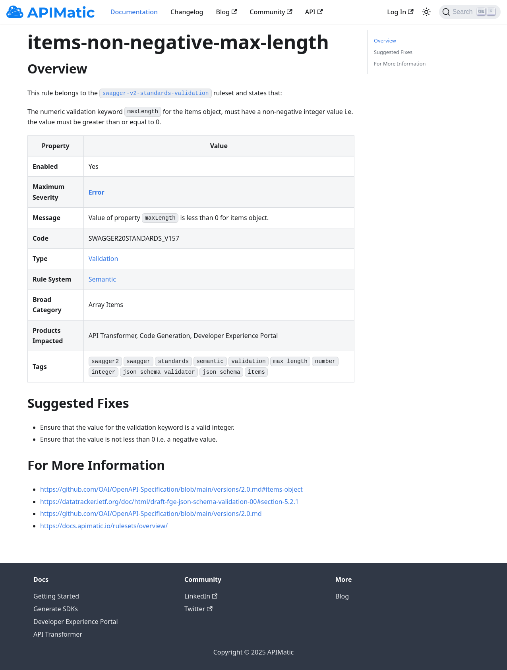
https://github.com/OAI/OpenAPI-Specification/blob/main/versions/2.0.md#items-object (171, 489)
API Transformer (57, 634)
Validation (103, 258)
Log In (400, 12)
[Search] (470, 12)
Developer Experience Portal (75, 621)
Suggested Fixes (393, 52)
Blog (226, 12)
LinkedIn (200, 596)
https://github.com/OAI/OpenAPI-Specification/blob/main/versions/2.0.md (151, 513)
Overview (385, 40)
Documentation (134, 12)
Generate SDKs (55, 608)
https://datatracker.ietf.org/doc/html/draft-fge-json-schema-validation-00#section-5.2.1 (169, 501)
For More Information (400, 63)
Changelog (186, 12)
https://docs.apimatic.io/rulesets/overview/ (104, 525)
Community (271, 12)
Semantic (102, 279)
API (314, 12)
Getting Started (56, 596)
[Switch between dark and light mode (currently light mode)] (426, 12)
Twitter (198, 608)
